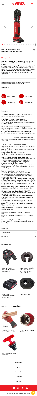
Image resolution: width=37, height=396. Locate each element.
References (4, 229)
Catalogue (18, 376)
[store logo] (18, 3)
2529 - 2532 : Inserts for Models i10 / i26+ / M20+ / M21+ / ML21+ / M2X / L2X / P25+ (27, 270)
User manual (28, 96)
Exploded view (29, 102)
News (18, 367)
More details (5, 87)
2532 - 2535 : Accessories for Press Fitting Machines (8, 295)
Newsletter (18, 372)
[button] (33, 3)
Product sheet (11, 102)
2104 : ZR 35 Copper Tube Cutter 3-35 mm (8, 331)
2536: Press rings (25, 294)
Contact (18, 381)
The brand (18, 363)
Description (4, 111)
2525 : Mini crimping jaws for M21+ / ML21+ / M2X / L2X (9, 269)
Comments (4, 236)
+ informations (5, 232)
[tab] (18, 111)
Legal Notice (27, 393)
